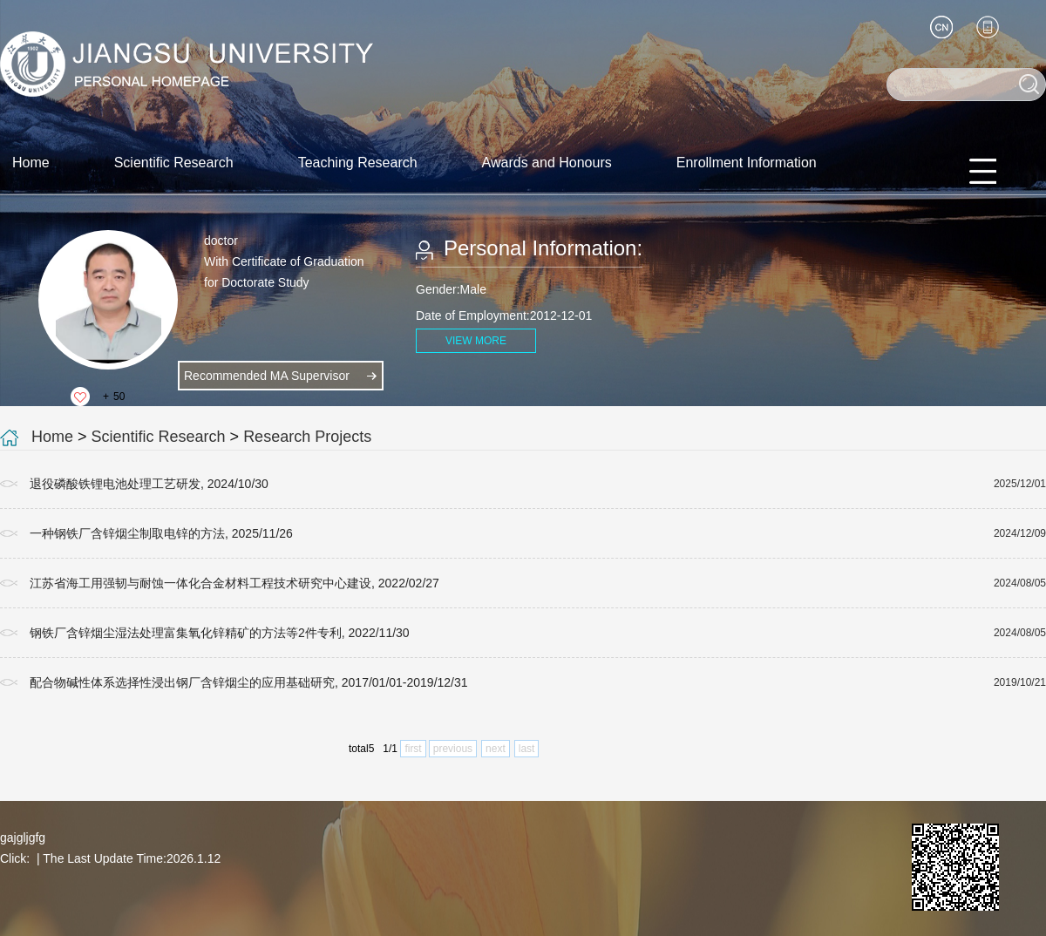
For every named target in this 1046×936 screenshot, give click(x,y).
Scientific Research (174, 162)
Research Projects (307, 436)
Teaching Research (358, 162)
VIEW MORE (475, 341)
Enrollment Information (746, 162)
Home (31, 162)
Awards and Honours (547, 162)
